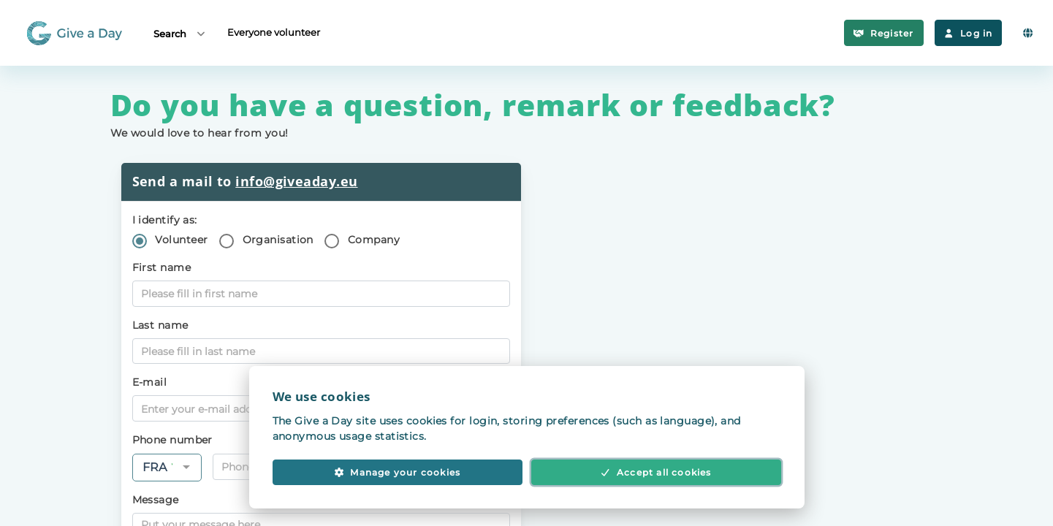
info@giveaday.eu (296, 181)
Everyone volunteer (273, 32)
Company (374, 239)
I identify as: (164, 219)
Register (883, 33)
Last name (160, 325)
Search (180, 33)
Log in (968, 33)
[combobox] (167, 467)
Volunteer (181, 239)
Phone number (172, 439)
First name (161, 267)
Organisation (278, 239)
